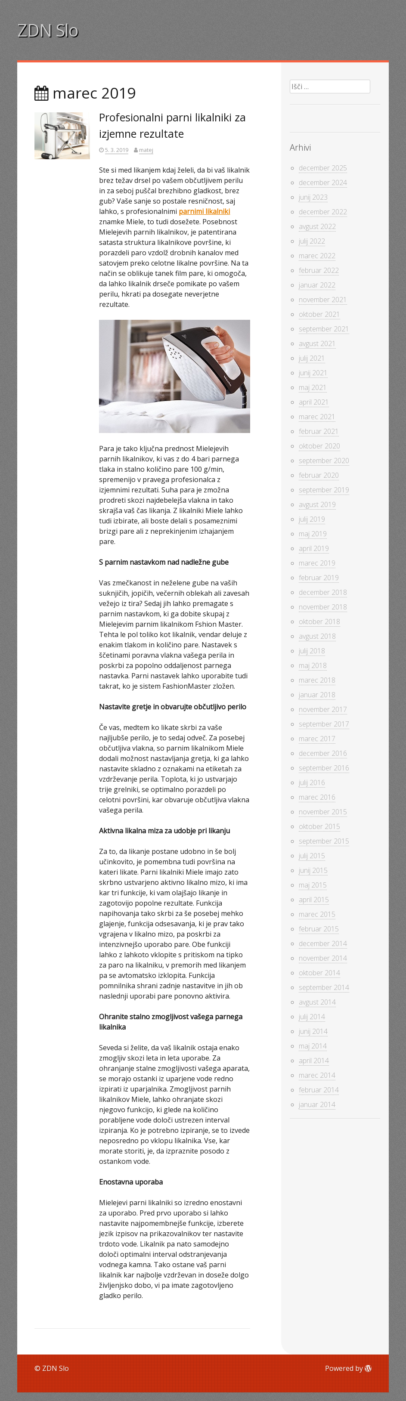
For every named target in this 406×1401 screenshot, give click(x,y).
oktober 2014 (319, 972)
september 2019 (324, 490)
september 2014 (324, 987)
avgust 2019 (317, 504)
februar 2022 (319, 270)
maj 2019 (313, 533)
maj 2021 (313, 387)
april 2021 (314, 402)
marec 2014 (317, 1075)
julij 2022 (312, 241)
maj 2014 (313, 1046)
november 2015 (323, 811)
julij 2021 (312, 358)
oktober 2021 (319, 314)
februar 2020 (319, 475)
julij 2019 (312, 519)
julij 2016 (312, 782)
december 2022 (323, 211)
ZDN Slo (47, 30)
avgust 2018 (317, 636)
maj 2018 (313, 665)
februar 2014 (319, 1090)
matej (146, 150)
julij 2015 (312, 855)
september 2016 (324, 768)
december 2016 (323, 753)
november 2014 (323, 958)
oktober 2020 (319, 446)
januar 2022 (317, 285)
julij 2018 (312, 651)
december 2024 (323, 182)
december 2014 (323, 943)
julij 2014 (312, 1016)
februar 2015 (319, 929)
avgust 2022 (317, 226)
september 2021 (324, 329)
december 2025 (323, 168)
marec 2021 (317, 416)
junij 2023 (313, 197)
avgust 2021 (317, 343)
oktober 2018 (319, 621)
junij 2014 (313, 1031)
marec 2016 (317, 797)
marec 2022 (317, 255)
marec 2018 (317, 680)
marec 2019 (317, 563)
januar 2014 (317, 1104)
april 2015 (314, 899)
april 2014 (314, 1060)
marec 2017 (317, 738)
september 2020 (324, 460)
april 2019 (314, 548)
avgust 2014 (317, 1002)
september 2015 (324, 841)
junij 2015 (313, 870)
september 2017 (324, 724)
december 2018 (323, 592)
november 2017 (323, 709)
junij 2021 (313, 372)
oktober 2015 (319, 826)
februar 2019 (319, 577)
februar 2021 (319, 431)
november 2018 (323, 607)
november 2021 (323, 299)
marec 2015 (317, 914)
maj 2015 (313, 885)
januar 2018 (317, 694)
